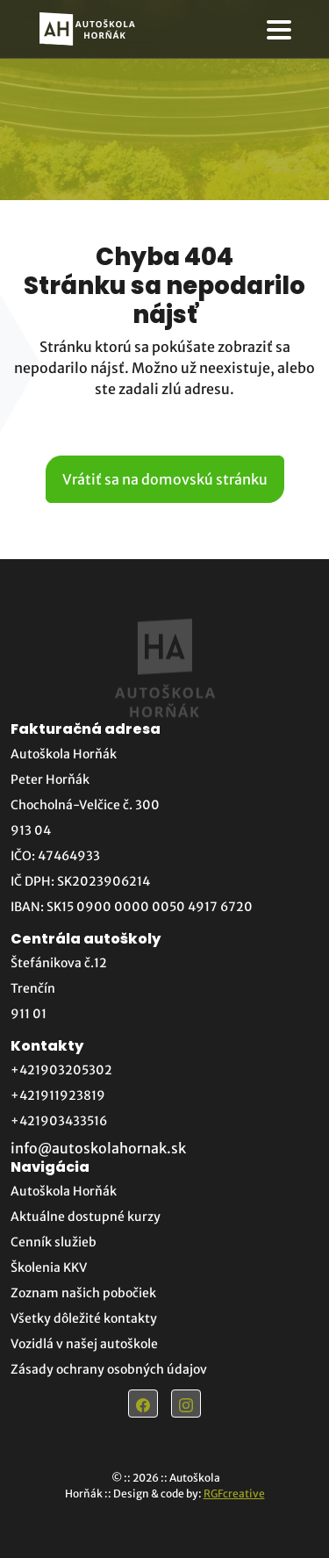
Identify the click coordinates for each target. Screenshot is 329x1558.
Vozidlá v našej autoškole (84, 1344)
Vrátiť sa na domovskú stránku (165, 479)
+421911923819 (58, 1095)
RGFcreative (234, 1493)
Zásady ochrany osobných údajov (109, 1369)
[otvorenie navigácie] (279, 29)
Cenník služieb (54, 1242)
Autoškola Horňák (64, 1191)
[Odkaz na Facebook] (143, 1403)
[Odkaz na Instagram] (186, 1403)
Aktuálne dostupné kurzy (86, 1216)
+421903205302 (61, 1070)
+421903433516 (59, 1121)
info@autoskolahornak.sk (98, 1148)
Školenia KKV (49, 1267)
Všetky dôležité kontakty (84, 1318)
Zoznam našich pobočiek (83, 1293)
